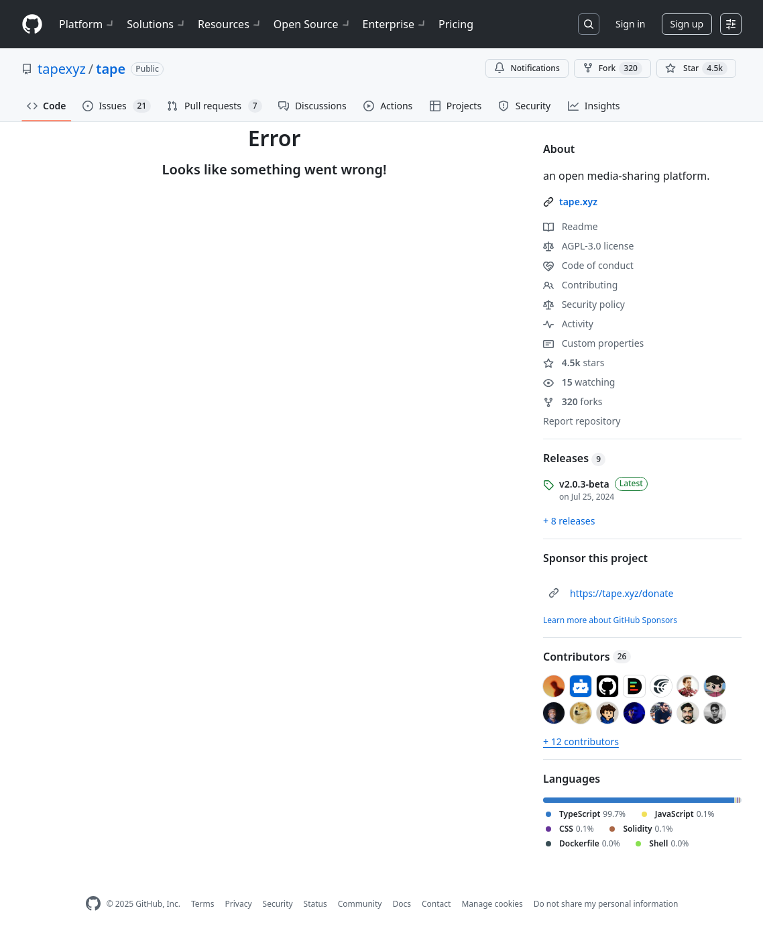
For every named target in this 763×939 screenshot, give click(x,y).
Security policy (584, 304)
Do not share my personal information (606, 903)
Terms (203, 903)
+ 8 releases (569, 520)
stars (574, 362)
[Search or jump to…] (589, 24)
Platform (87, 24)
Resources (230, 24)
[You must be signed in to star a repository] (696, 68)
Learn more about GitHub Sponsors (610, 620)
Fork (612, 68)
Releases (574, 458)
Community (360, 903)
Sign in (630, 23)
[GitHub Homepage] (93, 903)
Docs (401, 903)
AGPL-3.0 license (588, 245)
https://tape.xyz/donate (621, 593)
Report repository (581, 421)
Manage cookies (491, 903)
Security (278, 903)
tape (110, 69)
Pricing (455, 24)
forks (573, 401)
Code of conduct (588, 265)
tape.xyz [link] (578, 201)
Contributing (580, 284)
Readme (570, 226)
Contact (436, 903)
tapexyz (62, 69)
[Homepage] (32, 24)
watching (579, 382)
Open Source (313, 24)
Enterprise (395, 24)
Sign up (686, 23)
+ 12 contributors (581, 741)
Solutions (157, 24)
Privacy (238, 903)
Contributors (587, 656)
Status (315, 903)
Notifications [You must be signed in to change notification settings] (526, 68)
